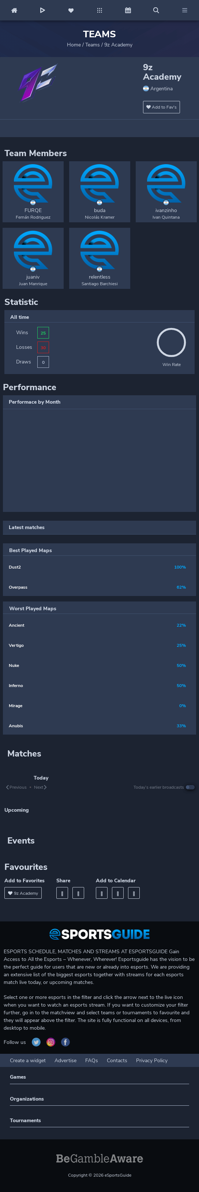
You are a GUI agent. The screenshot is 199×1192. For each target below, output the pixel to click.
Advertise (65, 1060)
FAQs (91, 1060)
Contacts (117, 1060)
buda (99, 210)
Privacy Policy (152, 1060)
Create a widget (28, 1060)
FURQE (33, 210)
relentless (99, 277)
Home (74, 44)
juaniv (33, 277)
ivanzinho (166, 210)
